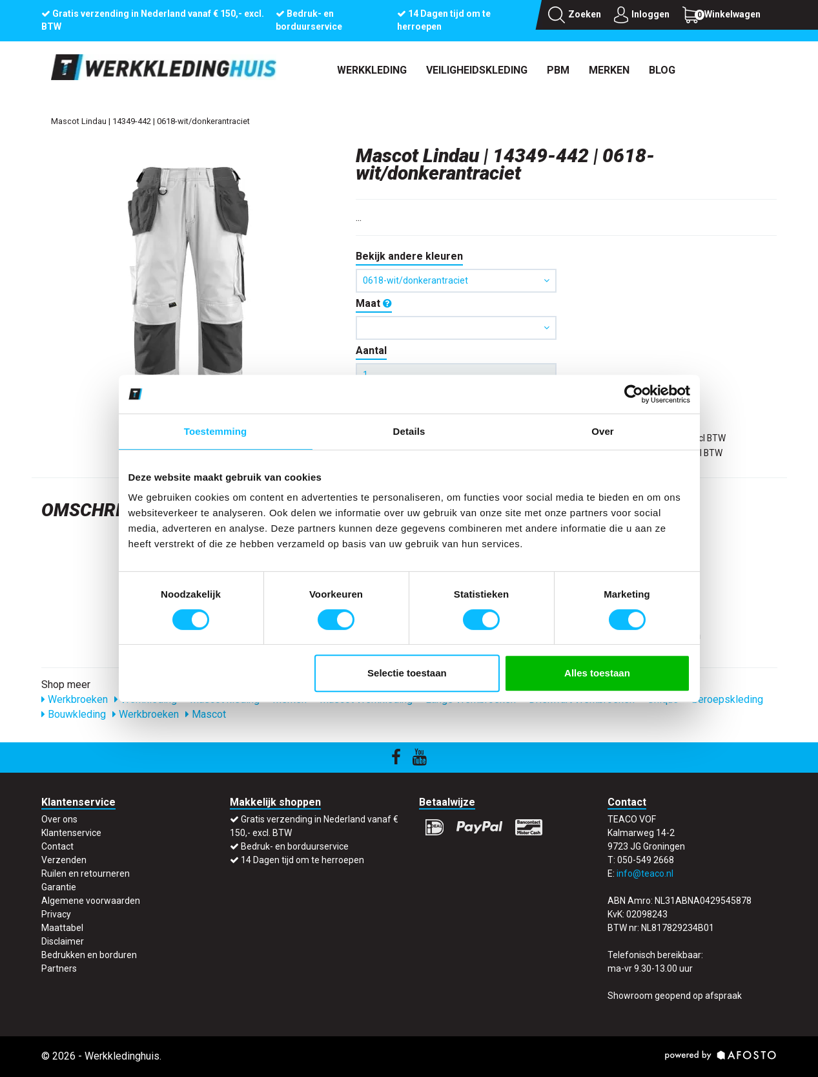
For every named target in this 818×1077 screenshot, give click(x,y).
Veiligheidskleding (476, 70)
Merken (609, 70)
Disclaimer (62, 941)
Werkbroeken (74, 699)
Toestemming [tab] (215, 431)
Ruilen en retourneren (85, 873)
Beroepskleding (724, 699)
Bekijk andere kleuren (409, 256)
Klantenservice (71, 833)
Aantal (371, 350)
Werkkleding (372, 70)
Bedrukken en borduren (89, 955)
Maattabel (62, 928)
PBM (558, 70)
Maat (374, 303)
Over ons (59, 819)
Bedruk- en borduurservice (295, 846)
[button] (456, 328)
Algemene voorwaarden (90, 900)
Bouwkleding (73, 714)
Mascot (205, 714)
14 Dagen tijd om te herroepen (302, 860)
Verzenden (64, 860)
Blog (662, 70)
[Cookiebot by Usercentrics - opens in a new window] (633, 394)
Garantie (58, 887)
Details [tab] (409, 431)
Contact (57, 846)
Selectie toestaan (407, 672)
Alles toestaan (597, 672)
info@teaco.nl (645, 873)
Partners (59, 968)
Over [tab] (602, 431)
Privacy (56, 914)
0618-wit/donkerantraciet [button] (456, 280)
